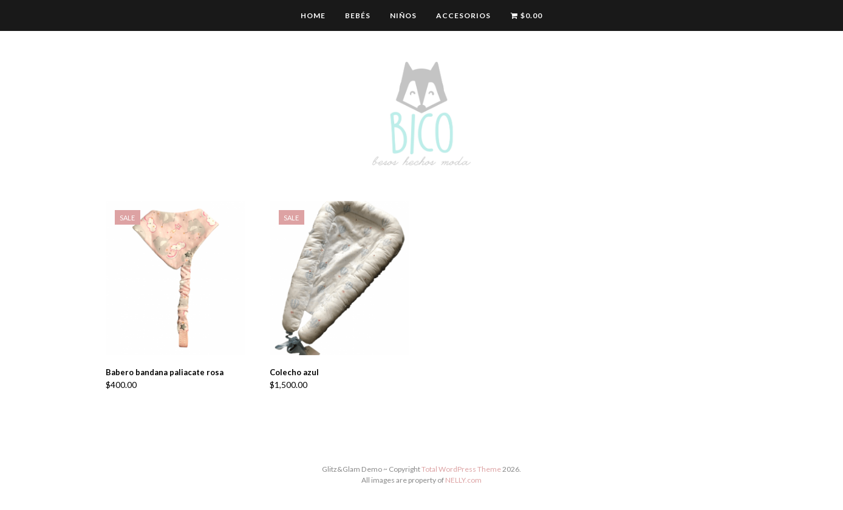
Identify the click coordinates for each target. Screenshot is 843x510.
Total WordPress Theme (461, 469)
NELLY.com (463, 479)
